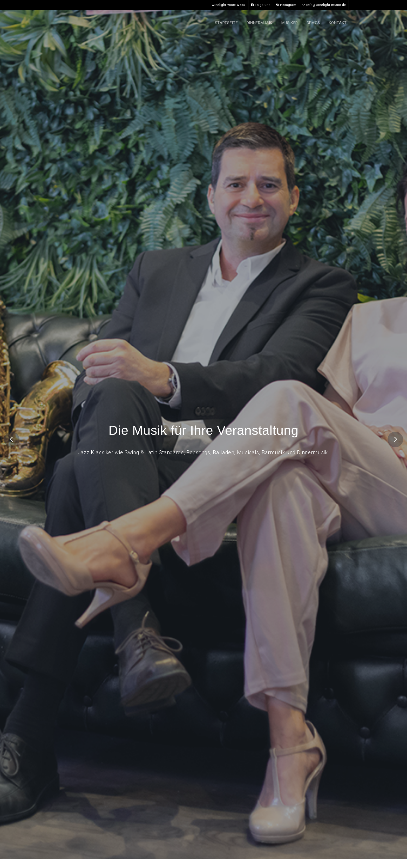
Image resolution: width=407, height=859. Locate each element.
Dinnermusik (260, 22)
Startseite (226, 22)
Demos (313, 22)
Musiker (289, 22)
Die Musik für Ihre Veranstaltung (203, 431)
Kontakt (338, 22)
